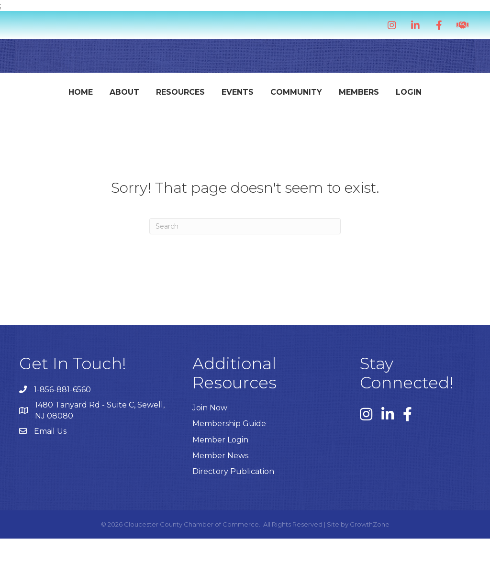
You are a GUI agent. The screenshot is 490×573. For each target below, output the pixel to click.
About (84, 96)
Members (443, 96)
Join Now (209, 442)
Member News (220, 490)
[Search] (245, 261)
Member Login (220, 474)
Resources (139, 96)
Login (245, 126)
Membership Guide (229, 458)
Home (40, 96)
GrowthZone (370, 558)
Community (380, 96)
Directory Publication (233, 505)
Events (197, 96)
